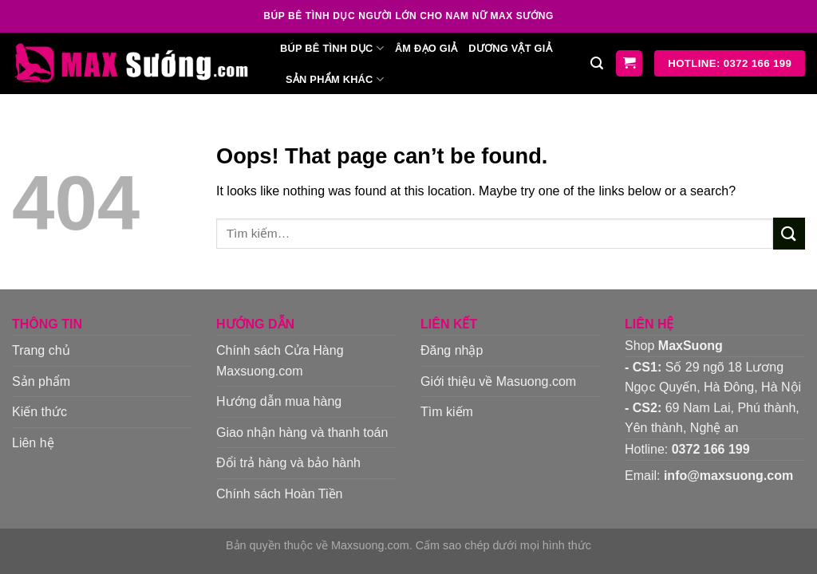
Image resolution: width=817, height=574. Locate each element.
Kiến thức (39, 412)
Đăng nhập (451, 350)
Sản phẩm (41, 381)
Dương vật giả (510, 48)
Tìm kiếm (446, 412)
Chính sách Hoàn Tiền (279, 494)
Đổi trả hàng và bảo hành (288, 463)
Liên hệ (33, 443)
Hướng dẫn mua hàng (278, 401)
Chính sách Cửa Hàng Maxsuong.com (280, 361)
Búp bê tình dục (332, 48)
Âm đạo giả (426, 48)
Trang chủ (41, 350)
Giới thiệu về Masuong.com (498, 381)
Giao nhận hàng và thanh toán (302, 432)
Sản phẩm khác (335, 79)
